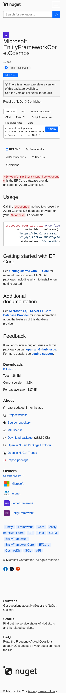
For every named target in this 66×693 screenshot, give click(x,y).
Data (41, 532)
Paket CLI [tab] (21, 117)
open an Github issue (41, 349)
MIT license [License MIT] (15, 430)
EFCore (44, 544)
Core (41, 527)
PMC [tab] (23, 111)
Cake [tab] (30, 122)
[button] (51, 129)
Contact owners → (13, 475)
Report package (18, 460)
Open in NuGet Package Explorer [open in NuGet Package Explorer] (29, 445)
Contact (10, 601)
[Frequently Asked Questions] (7, 637)
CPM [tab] (8, 117)
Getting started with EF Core (29, 271)
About (32, 691)
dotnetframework (22, 503)
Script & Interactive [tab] (42, 117)
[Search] (56, 14)
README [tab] (13, 149)
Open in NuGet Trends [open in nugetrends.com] (22, 452)
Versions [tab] (12, 165)
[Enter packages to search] (28, 14)
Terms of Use (46, 691)
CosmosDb (13, 550)
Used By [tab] (38, 157)
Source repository (19, 422)
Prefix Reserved (19, 67)
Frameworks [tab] (35, 149)
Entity (9, 527)
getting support (42, 353)
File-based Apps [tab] (14, 122)
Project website (18, 415)
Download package (20, 437)
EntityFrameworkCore (20, 544)
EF (30, 532)
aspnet (16, 493)
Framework (25, 527)
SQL (28, 550)
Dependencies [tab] (16, 157)
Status (8, 619)
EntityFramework (23, 513)
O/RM (53, 532)
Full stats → (10, 369)
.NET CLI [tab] (10, 111)
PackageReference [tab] (41, 111)
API (38, 550)
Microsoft (17, 483)
